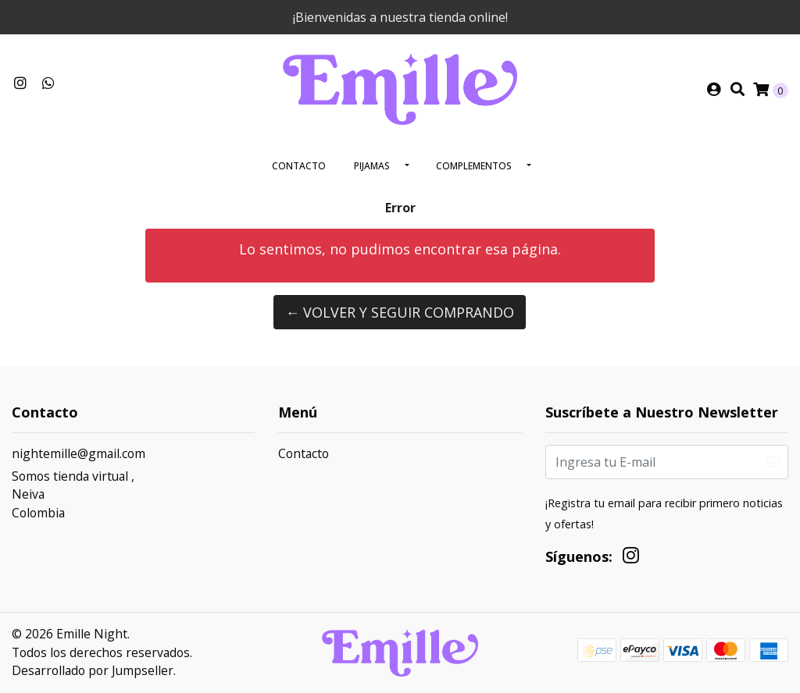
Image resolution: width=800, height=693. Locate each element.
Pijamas (372, 165)
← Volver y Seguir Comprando (399, 312)
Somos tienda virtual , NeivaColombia (73, 494)
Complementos (474, 165)
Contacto (299, 165)
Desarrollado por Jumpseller (92, 670)
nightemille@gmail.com (78, 453)
